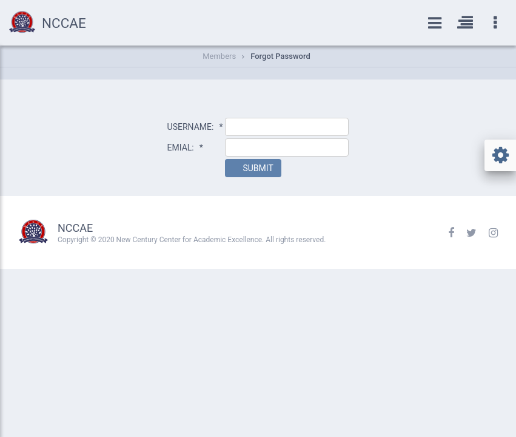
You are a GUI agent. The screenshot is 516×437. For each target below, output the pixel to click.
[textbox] (287, 127)
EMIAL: (185, 147)
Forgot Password (280, 56)
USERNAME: (195, 127)
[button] (253, 168)
